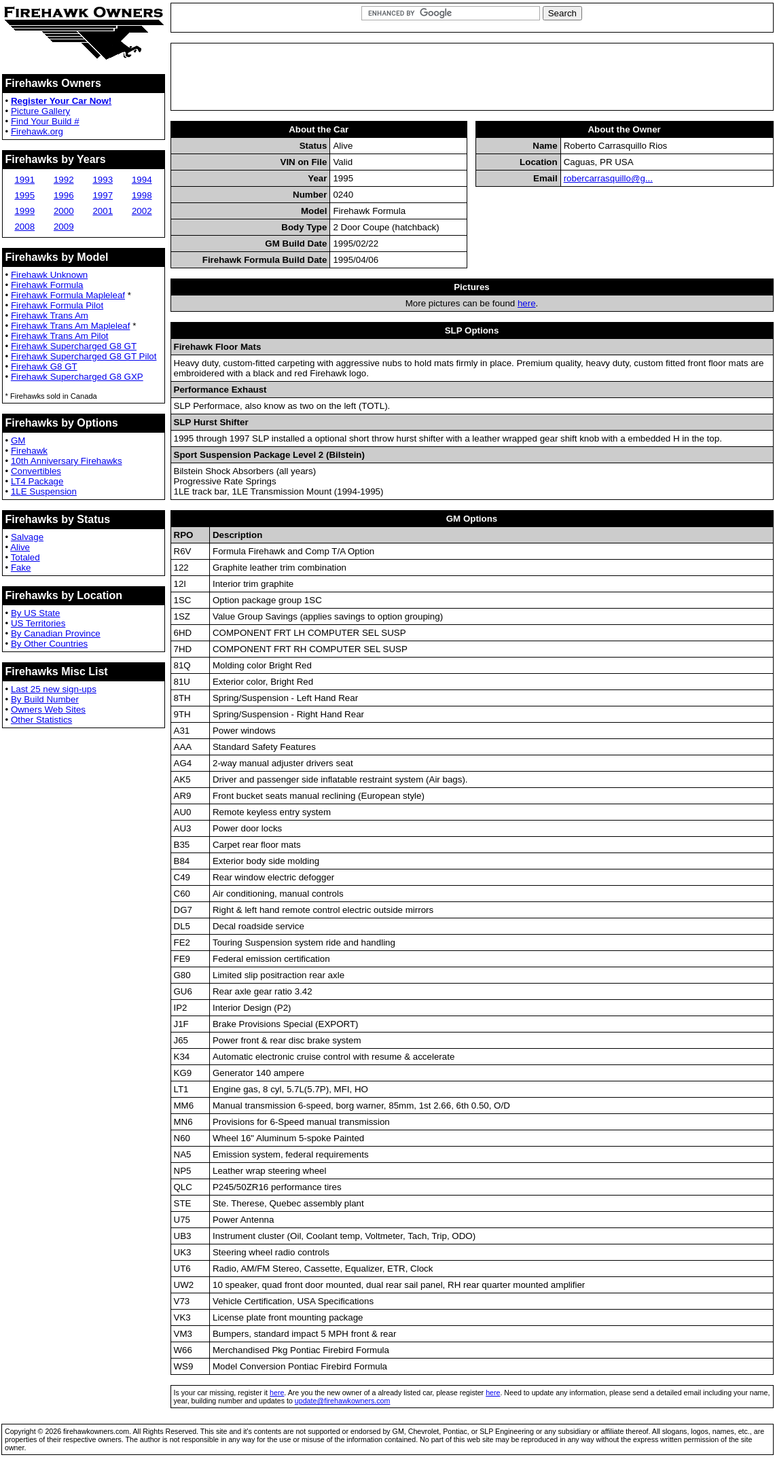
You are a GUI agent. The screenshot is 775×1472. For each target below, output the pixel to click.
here (527, 303)
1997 (102, 195)
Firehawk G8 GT (44, 366)
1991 (24, 180)
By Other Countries (49, 644)
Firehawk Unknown (49, 275)
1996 (64, 195)
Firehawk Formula (47, 285)
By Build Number (45, 699)
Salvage (27, 537)
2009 (64, 226)
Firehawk (29, 451)
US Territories (38, 623)
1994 (142, 180)
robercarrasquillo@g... (608, 178)
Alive (20, 547)
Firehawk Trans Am (49, 315)
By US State (35, 613)
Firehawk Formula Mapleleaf (68, 295)
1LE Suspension (44, 491)
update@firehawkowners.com (343, 1401)
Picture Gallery (40, 111)
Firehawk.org (37, 131)
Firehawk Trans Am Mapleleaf (70, 326)
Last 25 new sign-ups (53, 689)
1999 (24, 211)
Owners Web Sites (48, 709)
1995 (24, 195)
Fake (21, 567)
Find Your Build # (45, 121)
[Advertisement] (472, 76)
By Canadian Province (56, 633)
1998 (142, 195)
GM (18, 440)
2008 (24, 226)
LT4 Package (37, 481)
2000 (64, 211)
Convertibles (36, 471)
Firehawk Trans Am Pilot (60, 336)
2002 (142, 211)
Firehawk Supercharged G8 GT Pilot (84, 356)
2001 (102, 211)
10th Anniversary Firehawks (66, 461)
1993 (102, 180)
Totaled (25, 557)
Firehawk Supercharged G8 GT (74, 346)
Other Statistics (41, 720)
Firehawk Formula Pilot (57, 305)
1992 (64, 180)
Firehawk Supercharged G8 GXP (77, 377)
